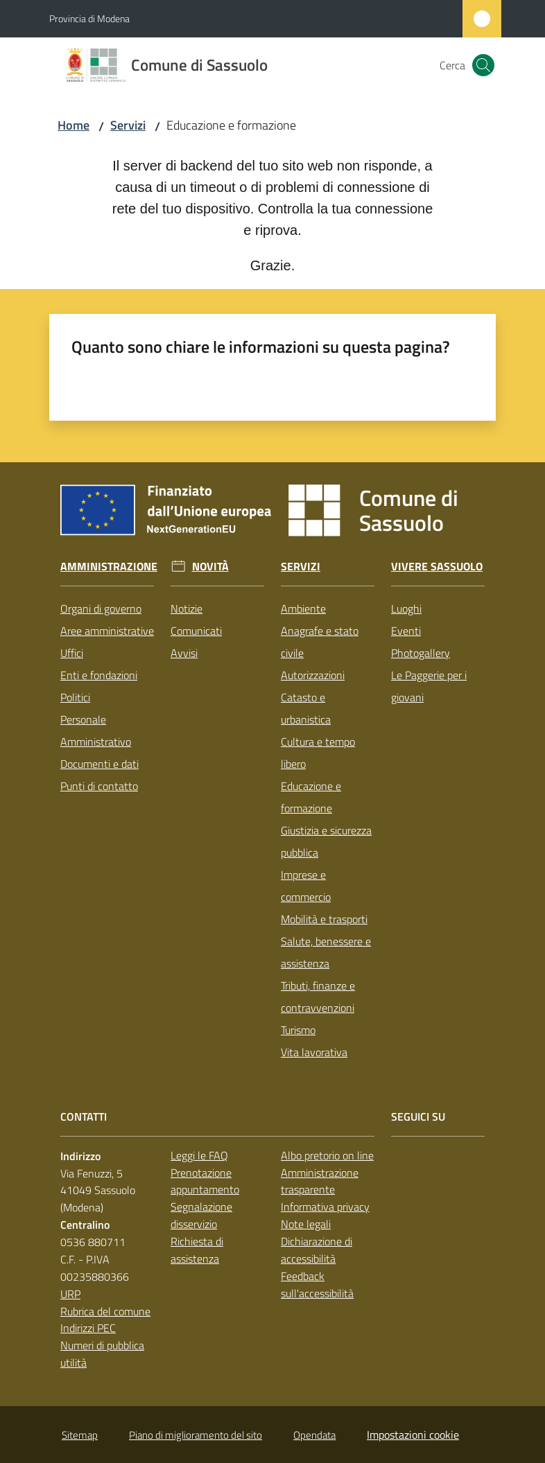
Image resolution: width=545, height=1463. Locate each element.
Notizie (186, 608)
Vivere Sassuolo (437, 567)
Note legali (306, 1224)
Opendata (314, 1435)
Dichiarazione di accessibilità (316, 1250)
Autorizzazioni (313, 675)
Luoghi (406, 608)
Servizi (128, 125)
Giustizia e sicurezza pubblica (326, 841)
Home (73, 125)
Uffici (71, 653)
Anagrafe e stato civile (319, 641)
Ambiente (303, 608)
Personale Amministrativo (95, 730)
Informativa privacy (325, 1206)
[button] (483, 65)
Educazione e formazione (311, 797)
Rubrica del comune (105, 1311)
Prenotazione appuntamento (205, 1181)
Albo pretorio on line (327, 1155)
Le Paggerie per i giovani (429, 686)
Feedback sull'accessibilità (317, 1285)
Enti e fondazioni (98, 675)
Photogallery (420, 653)
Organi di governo (100, 608)
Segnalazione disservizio (201, 1215)
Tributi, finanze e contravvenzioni (318, 996)
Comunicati (196, 630)
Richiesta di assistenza (197, 1250)
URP (70, 1294)
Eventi (406, 630)
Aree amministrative (107, 630)
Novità (210, 567)
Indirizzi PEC (88, 1328)
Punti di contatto (99, 786)
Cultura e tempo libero (318, 752)
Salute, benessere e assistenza (326, 952)
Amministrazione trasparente (319, 1181)
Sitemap (80, 1435)
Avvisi (184, 653)
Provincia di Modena (89, 18)
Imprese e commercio (306, 885)
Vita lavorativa (314, 1052)
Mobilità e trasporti (324, 919)
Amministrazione (108, 567)
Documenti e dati (99, 763)
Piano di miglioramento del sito (195, 1435)
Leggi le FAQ (199, 1155)
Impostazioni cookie (413, 1434)
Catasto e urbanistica (306, 708)
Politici (75, 697)
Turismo (298, 1030)
